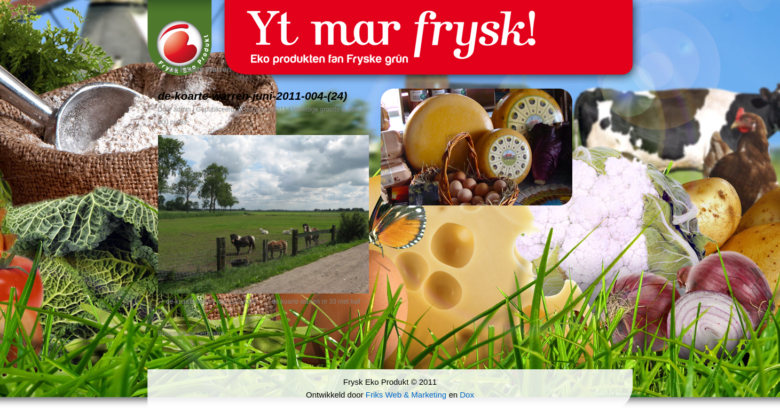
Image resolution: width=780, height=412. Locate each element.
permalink (211, 333)
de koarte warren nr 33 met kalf (316, 301)
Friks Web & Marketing (406, 394)
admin (182, 109)
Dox (467, 394)
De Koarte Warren (195, 69)
